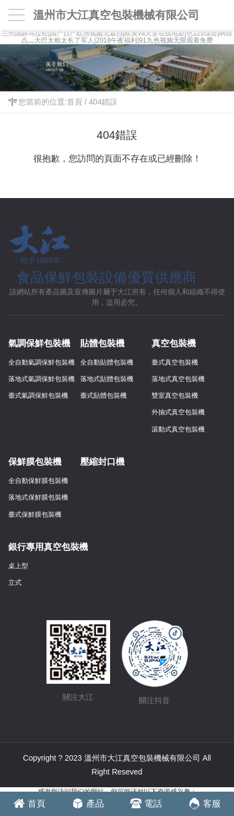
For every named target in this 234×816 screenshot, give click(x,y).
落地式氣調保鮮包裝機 (41, 379)
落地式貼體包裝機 (106, 379)
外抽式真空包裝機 (178, 412)
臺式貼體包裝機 (103, 395)
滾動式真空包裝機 (178, 429)
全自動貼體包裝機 (106, 362)
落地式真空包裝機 (178, 379)
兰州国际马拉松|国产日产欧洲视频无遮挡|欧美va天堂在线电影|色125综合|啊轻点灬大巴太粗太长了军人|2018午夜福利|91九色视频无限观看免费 (117, 37)
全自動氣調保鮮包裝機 (41, 362)
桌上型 (18, 566)
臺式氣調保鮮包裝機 (38, 395)
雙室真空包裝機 (175, 395)
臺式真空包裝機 (175, 362)
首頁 (74, 101)
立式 (15, 582)
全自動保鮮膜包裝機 (38, 481)
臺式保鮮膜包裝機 (34, 514)
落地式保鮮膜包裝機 (38, 497)
